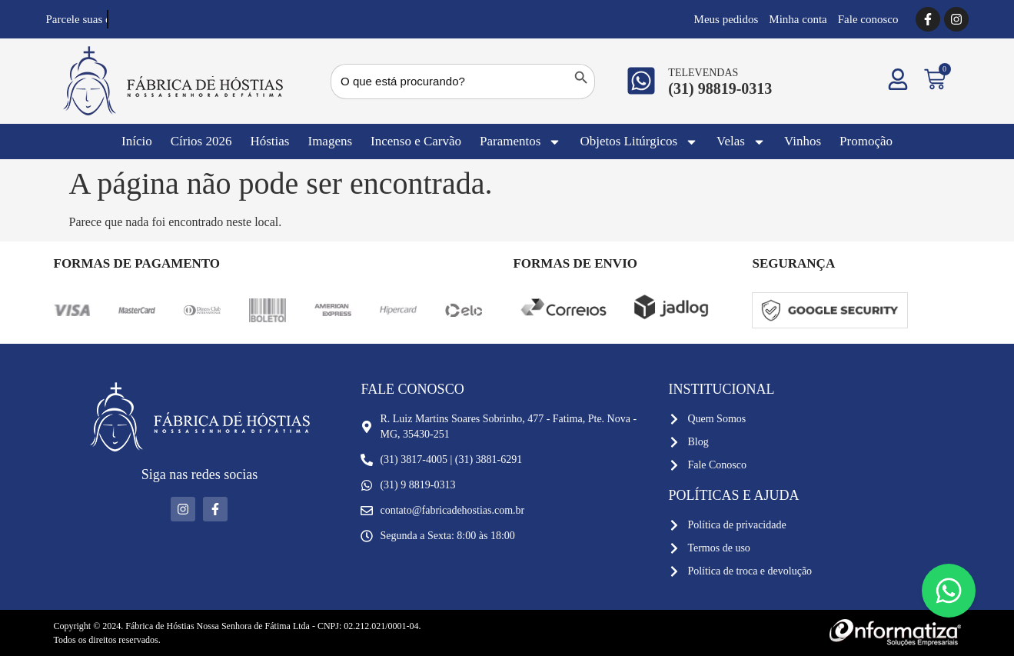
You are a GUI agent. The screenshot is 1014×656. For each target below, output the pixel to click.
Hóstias (269, 141)
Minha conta (797, 19)
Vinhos (802, 141)
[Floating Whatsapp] (949, 591)
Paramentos (520, 142)
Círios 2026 (201, 141)
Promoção (866, 141)
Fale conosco (868, 19)
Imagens (330, 141)
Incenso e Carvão (416, 141)
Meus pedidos (726, 19)
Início (136, 141)
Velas (741, 142)
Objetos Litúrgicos (639, 142)
